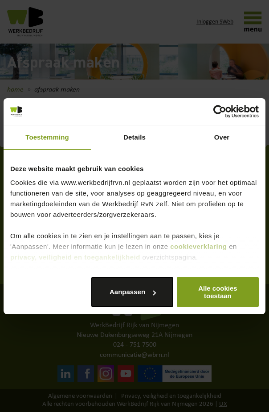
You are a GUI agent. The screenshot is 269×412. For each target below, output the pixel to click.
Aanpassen (133, 292)
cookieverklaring (198, 246)
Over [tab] (222, 137)
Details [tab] (134, 137)
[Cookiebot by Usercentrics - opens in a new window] (220, 111)
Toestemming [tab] (47, 137)
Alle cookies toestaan (217, 292)
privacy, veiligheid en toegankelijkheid (75, 257)
